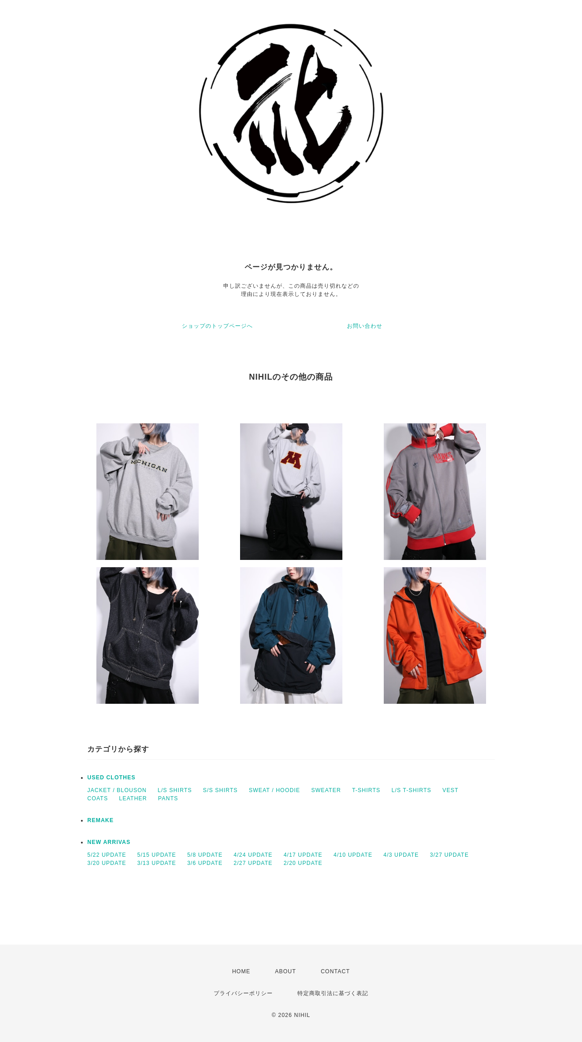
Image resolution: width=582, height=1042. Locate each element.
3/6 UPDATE (205, 863)
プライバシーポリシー (243, 993)
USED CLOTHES (111, 777)
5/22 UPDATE (106, 855)
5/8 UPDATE (205, 855)
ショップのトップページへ (217, 326)
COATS (97, 798)
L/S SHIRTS (175, 790)
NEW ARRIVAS (108, 842)
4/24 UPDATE (253, 855)
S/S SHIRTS (220, 790)
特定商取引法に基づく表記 (332, 993)
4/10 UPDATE (352, 855)
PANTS (168, 798)
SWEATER (326, 790)
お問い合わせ (364, 326)
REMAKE (100, 820)
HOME (241, 971)
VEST (450, 790)
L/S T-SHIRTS (411, 790)
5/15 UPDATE (156, 855)
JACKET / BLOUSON (116, 790)
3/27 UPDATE (449, 855)
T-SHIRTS (366, 790)
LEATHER (133, 798)
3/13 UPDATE (156, 863)
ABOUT (285, 971)
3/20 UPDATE (106, 863)
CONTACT (335, 971)
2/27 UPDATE (253, 863)
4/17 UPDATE (303, 855)
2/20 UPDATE (303, 863)
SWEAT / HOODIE (274, 790)
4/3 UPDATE (401, 855)
